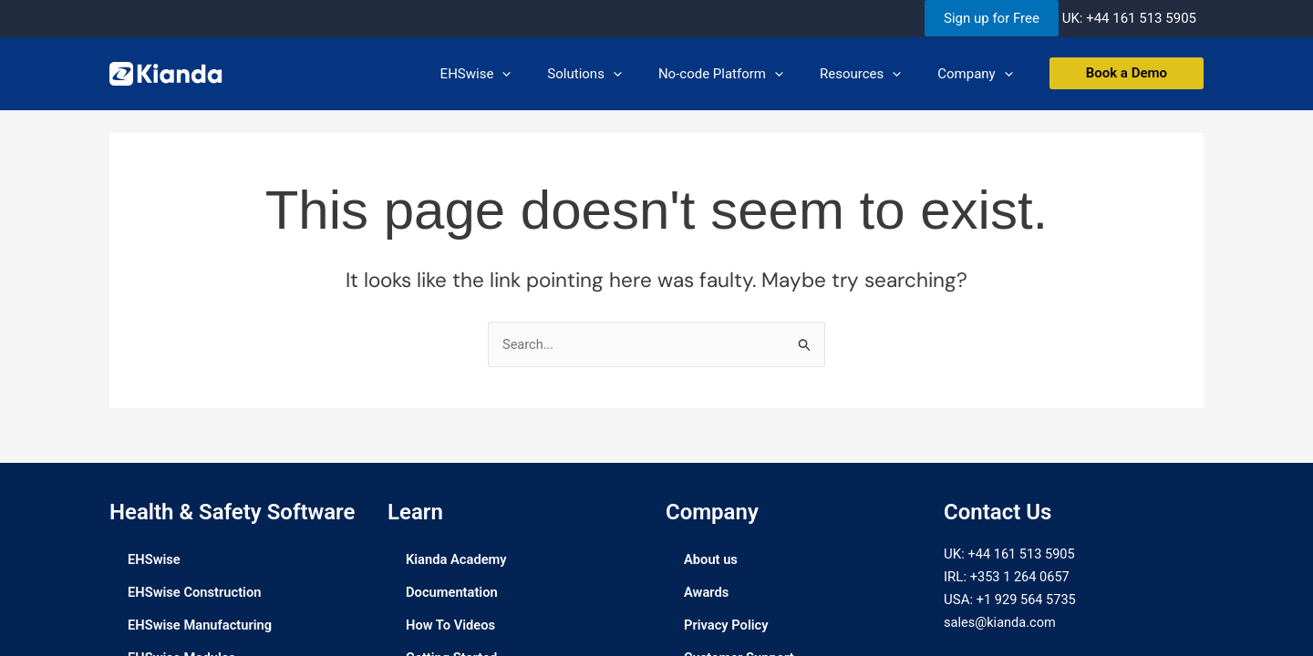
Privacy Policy (727, 626)
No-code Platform (743, 73)
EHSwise (517, 73)
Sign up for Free (991, 18)
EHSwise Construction (196, 593)
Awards (706, 593)
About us (711, 560)
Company (979, 73)
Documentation (453, 593)
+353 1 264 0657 (1021, 577)
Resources (874, 73)
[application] (543, 73)
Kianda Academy (457, 560)
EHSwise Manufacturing (201, 626)
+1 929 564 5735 (1028, 600)
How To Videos (451, 626)
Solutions (616, 73)
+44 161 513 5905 (1141, 18)
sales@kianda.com (1002, 622)
